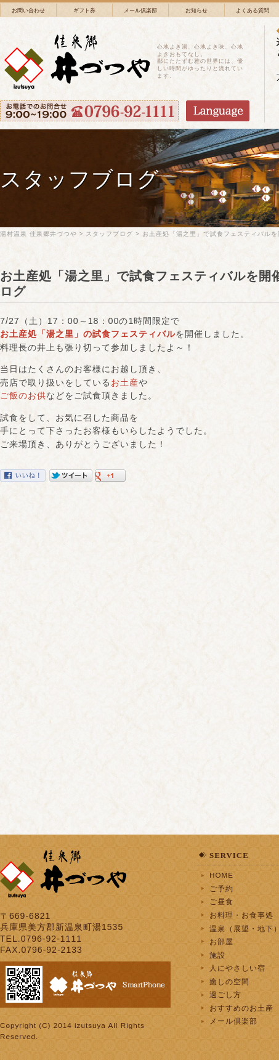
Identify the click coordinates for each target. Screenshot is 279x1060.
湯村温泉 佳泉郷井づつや (38, 233)
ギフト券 (84, 10)
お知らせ (196, 10)
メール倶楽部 (140, 10)
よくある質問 (252, 10)
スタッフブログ (109, 233)
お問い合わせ (28, 10)
